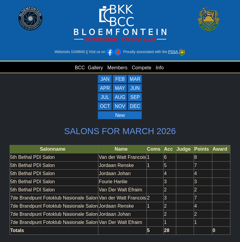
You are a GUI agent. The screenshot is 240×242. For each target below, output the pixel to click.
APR (105, 88)
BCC (80, 67)
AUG (120, 97)
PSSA (177, 52)
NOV (120, 106)
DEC (135, 106)
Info (160, 67)
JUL (105, 97)
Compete (141, 67)
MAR (135, 79)
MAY (120, 88)
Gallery (95, 67)
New (120, 115)
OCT (105, 106)
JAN (104, 79)
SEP (135, 97)
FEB (120, 79)
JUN (135, 88)
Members (117, 67)
